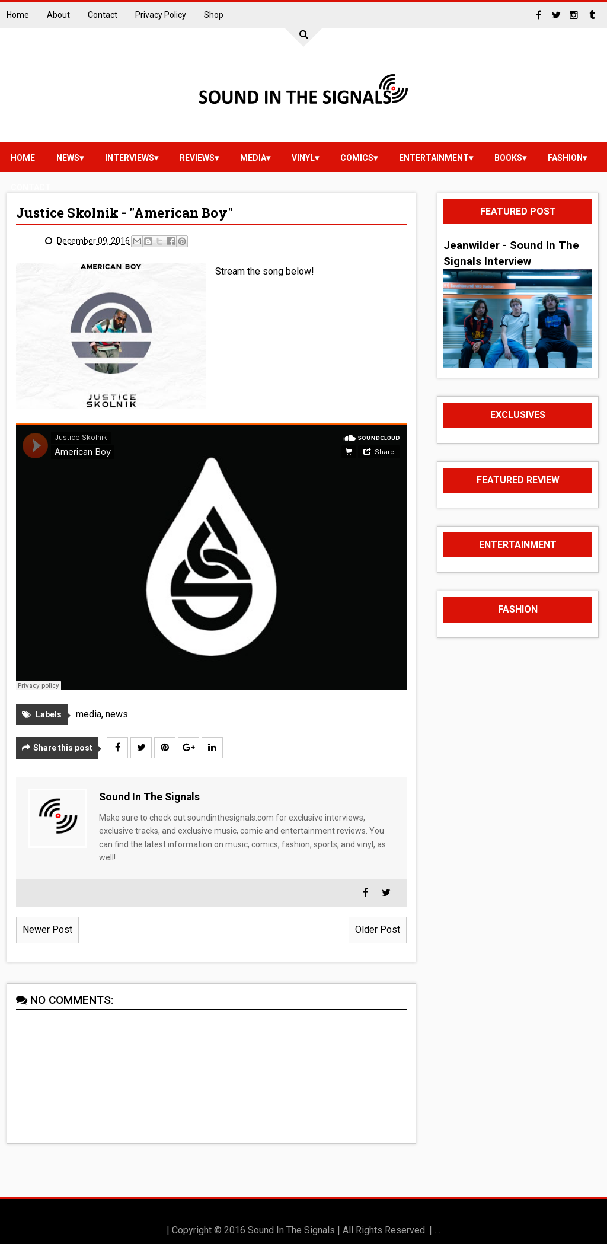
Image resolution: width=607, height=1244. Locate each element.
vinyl (303, 157)
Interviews (129, 157)
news (67, 157)
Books (508, 157)
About (58, 15)
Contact (102, 15)
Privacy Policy (160, 15)
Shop (213, 15)
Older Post (377, 929)
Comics (356, 157)
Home (18, 15)
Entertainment (434, 157)
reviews (197, 157)
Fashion (565, 157)
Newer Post (47, 929)
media (253, 157)
